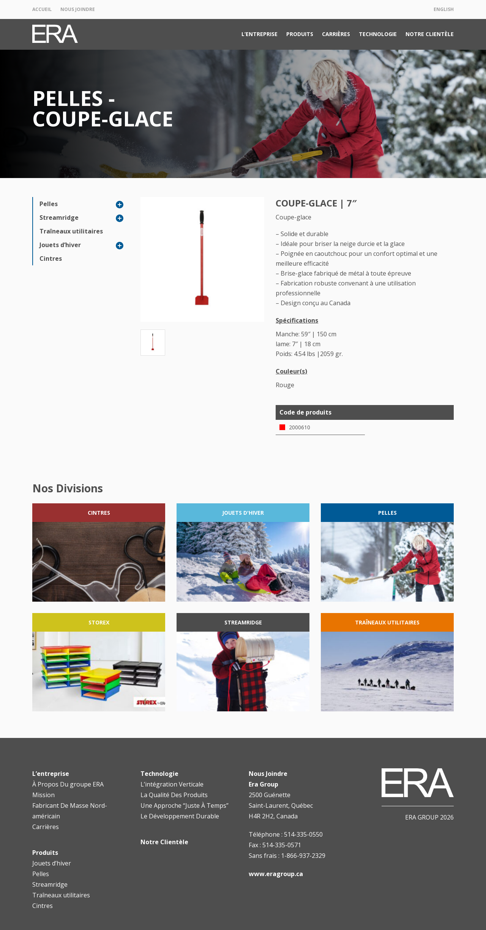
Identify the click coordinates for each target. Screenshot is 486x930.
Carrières (336, 34)
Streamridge (59, 217)
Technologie (378, 34)
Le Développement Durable (179, 816)
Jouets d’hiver (60, 245)
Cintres (50, 258)
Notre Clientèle (430, 34)
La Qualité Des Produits (174, 795)
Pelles (48, 204)
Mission (43, 795)
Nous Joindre (77, 9)
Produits (299, 34)
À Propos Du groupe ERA (68, 784)
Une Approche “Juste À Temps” (184, 805)
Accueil (42, 9)
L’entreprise (259, 34)
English (444, 9)
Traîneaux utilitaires (71, 231)
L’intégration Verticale (172, 784)
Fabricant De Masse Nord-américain (69, 810)
